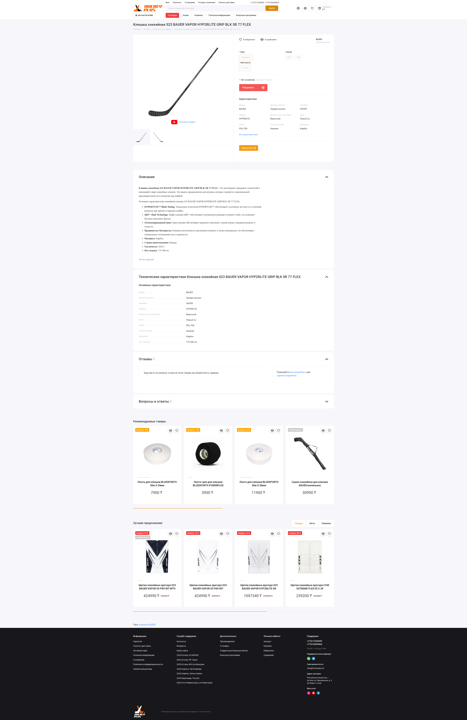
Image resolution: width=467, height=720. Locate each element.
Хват (242, 52)
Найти (272, 8)
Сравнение (269, 655)
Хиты (312, 523)
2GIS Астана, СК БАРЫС (188, 655)
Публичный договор (142, 669)
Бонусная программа (246, 15)
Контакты (177, 2)
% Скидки (172, 15)
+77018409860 (272, 2)
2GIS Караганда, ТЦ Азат (188, 678)
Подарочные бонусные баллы (234, 650)
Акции (186, 15)
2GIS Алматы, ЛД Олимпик (189, 669)
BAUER (319, 39)
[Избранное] (312, 8)
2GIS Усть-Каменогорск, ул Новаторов (194, 683)
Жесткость (245, 62)
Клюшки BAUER (147, 624)
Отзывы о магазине (206, 2)
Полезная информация (219, 15)
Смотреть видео (183, 122)
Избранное (269, 650)
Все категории (144, 15)
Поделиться (248, 148)
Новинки (198, 15)
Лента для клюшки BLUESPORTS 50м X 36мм (258, 483)
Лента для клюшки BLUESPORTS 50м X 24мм (157, 483)
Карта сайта (182, 650)
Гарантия (137, 641)
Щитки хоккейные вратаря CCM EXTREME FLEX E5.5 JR (310, 587)
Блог (167, 2)
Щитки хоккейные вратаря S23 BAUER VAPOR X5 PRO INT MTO (157, 587)
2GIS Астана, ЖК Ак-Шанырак (190, 664)
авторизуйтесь (298, 372)
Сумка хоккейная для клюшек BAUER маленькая (310, 483)
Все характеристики (248, 134)
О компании (190, 2)
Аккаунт (267, 641)
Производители (227, 641)
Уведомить (253, 87)
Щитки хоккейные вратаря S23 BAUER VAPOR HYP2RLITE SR (259, 587)
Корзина (268, 646)
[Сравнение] (305, 8)
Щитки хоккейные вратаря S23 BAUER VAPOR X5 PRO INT (208, 587)
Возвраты (181, 646)
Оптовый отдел (140, 650)
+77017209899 (257, 2)
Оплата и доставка (226, 2)
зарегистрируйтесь (287, 375)
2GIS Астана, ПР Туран (187, 660)
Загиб (289, 52)
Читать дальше (146, 259)
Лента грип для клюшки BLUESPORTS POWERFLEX (208, 483)
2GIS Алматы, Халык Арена (189, 673)
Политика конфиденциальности (148, 664)
